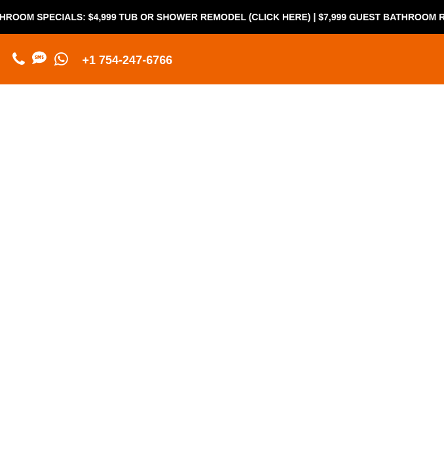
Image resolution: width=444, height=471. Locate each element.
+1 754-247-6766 (128, 60)
